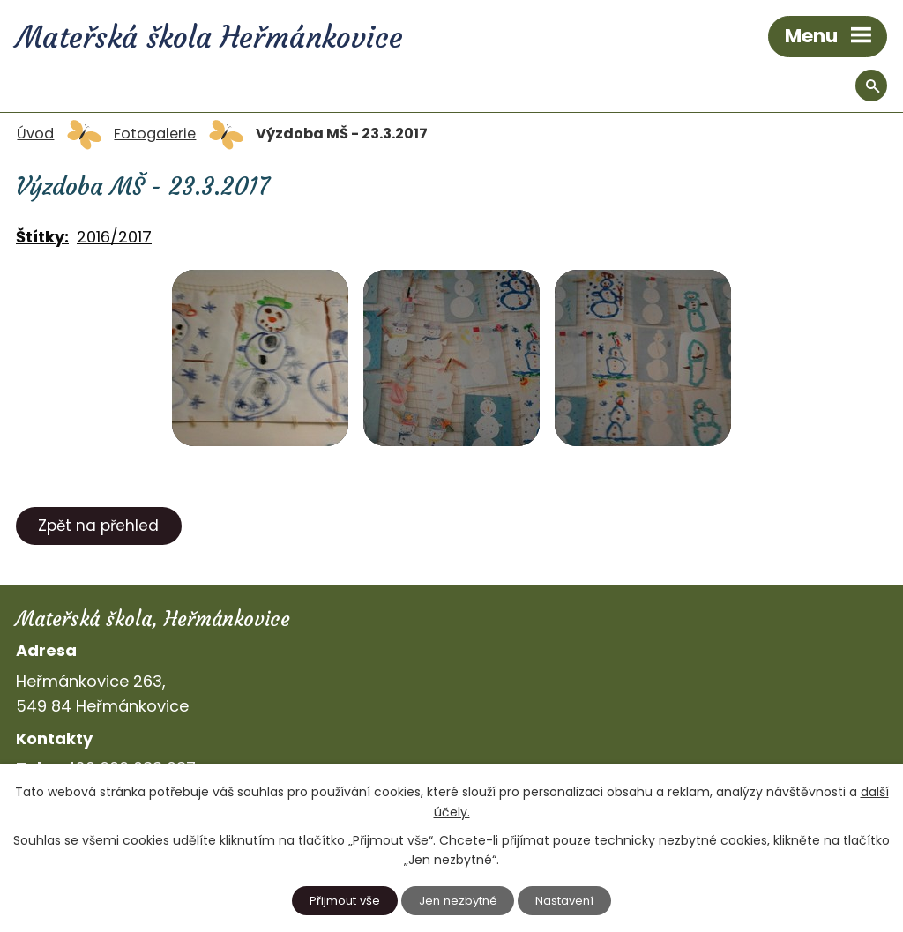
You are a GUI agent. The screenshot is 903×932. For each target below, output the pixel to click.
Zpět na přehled (98, 525)
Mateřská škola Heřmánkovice (220, 38)
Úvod (35, 133)
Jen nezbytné (458, 900)
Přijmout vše (345, 900)
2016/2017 (114, 237)
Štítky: (42, 237)
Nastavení (564, 900)
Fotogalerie (155, 133)
